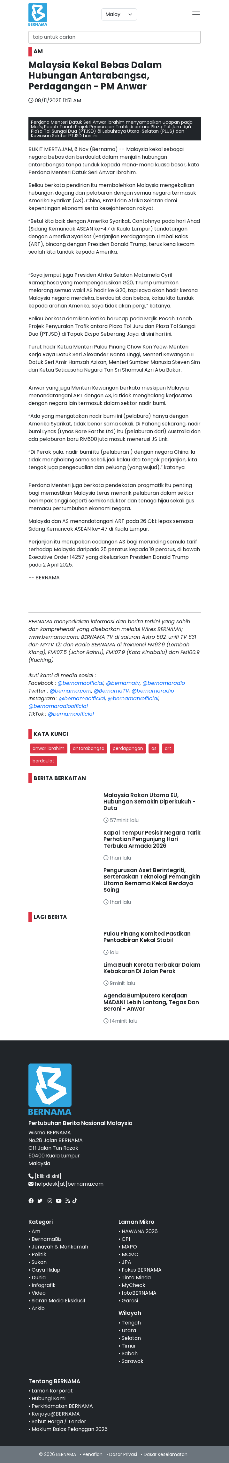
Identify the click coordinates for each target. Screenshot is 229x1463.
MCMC (130, 1254)
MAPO (129, 1246)
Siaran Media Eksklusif (59, 1300)
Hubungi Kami (48, 1398)
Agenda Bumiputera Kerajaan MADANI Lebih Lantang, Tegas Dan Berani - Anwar (151, 1002)
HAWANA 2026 (140, 1231)
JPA (126, 1262)
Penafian (93, 1454)
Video (39, 1293)
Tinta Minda (136, 1277)
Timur (129, 1345)
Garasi (130, 1300)
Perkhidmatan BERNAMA (62, 1406)
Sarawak (132, 1361)
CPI (126, 1239)
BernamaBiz (47, 1239)
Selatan (131, 1338)
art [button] (168, 748)
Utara (129, 1330)
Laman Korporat (52, 1390)
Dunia (39, 1277)
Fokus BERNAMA (142, 1270)
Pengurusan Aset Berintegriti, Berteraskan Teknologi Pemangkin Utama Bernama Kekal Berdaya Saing (151, 880)
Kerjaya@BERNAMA (56, 1413)
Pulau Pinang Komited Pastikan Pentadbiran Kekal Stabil (147, 937)
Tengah (131, 1322)
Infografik (44, 1285)
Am (36, 1231)
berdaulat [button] (43, 761)
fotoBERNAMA (139, 1293)
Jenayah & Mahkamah (60, 1246)
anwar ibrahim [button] (49, 748)
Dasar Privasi (123, 1454)
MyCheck (133, 1285)
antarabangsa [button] (88, 748)
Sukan (39, 1262)
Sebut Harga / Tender (59, 1421)
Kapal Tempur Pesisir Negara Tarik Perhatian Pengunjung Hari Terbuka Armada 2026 (152, 839)
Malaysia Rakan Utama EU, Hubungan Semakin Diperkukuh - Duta (149, 801)
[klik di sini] (48, 1176)
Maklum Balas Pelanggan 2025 (70, 1429)
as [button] (153, 748)
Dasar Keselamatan (165, 1454)
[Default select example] (119, 14)
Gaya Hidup (46, 1270)
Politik (39, 1254)
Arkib (38, 1308)
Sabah (130, 1353)
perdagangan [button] (128, 748)
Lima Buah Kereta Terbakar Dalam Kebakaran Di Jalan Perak (152, 968)
